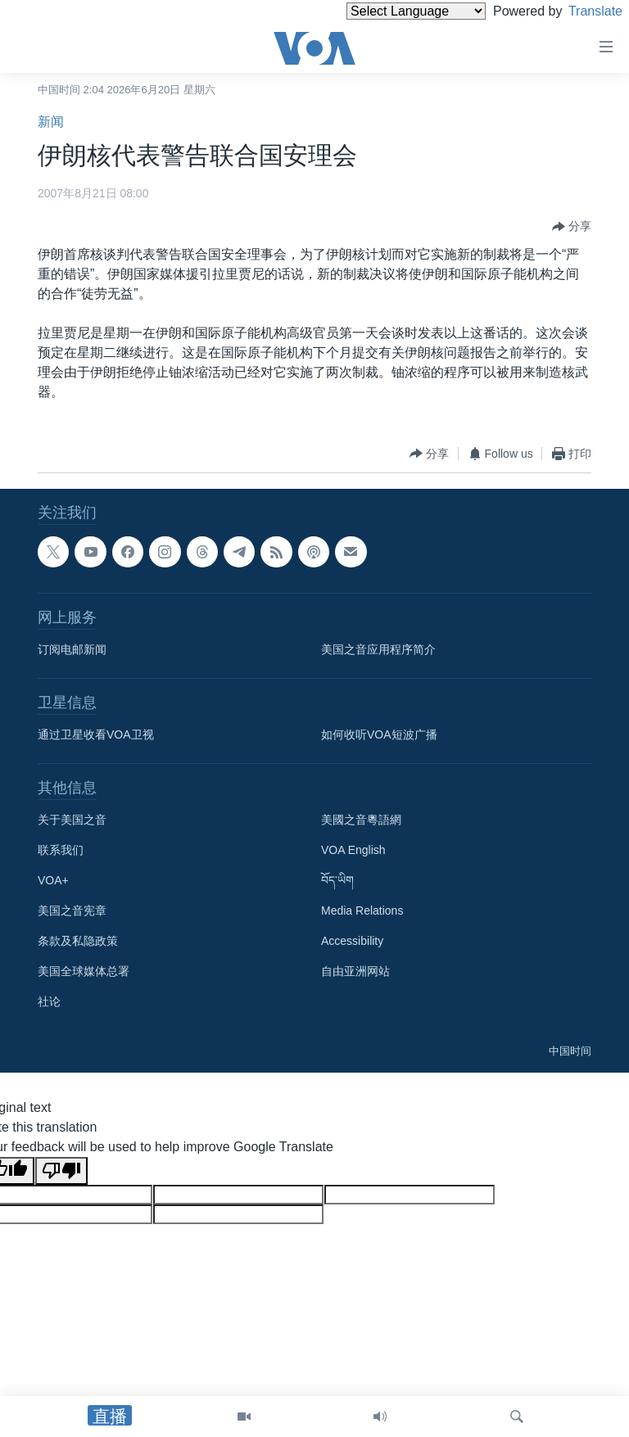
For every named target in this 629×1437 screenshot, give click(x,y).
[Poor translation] (61, 1171)
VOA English (353, 849)
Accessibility (352, 940)
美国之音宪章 (72, 910)
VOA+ (53, 880)
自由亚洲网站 (355, 971)
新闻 (51, 122)
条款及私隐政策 (78, 940)
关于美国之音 (72, 819)
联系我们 (61, 849)
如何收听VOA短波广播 (379, 734)
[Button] (571, 227)
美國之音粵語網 (361, 819)
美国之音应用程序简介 (378, 649)
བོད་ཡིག (337, 880)
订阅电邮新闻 (72, 649)
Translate (580, 11)
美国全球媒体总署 (83, 971)
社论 (49, 1001)
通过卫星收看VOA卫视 (96, 734)
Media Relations (362, 910)
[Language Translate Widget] (388, 11)
